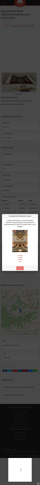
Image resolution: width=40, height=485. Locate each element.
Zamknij (20, 268)
